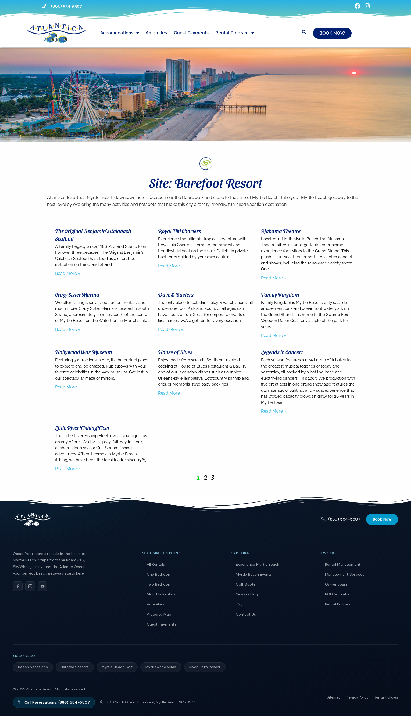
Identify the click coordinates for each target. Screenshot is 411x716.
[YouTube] (42, 586)
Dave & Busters (176, 294)
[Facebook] (18, 586)
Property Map (159, 614)
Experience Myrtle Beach (257, 564)
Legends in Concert (282, 352)
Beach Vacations (33, 667)
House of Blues (175, 352)
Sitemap (334, 697)
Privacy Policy (357, 697)
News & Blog (247, 594)
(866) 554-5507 (340, 519)
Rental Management (342, 564)
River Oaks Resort (204, 667)
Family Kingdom (280, 294)
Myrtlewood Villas (160, 667)
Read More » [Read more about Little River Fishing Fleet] (67, 468)
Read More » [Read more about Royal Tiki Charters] (170, 265)
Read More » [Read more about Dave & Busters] (170, 329)
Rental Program (234, 33)
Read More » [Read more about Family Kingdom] (273, 335)
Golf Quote (246, 584)
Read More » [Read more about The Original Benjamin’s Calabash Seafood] (67, 273)
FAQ (239, 604)
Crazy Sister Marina (77, 294)
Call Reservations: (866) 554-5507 (54, 702)
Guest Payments (191, 32)
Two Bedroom (159, 584)
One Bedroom (159, 574)
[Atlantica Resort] (32, 519)
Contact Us (246, 614)
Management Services (344, 574)
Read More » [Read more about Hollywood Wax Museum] (67, 387)
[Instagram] (30, 586)
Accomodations (119, 33)
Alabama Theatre (281, 231)
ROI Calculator (337, 594)
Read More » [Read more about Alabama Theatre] (273, 278)
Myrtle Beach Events (254, 574)
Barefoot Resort (75, 667)
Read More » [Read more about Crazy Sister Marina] (67, 329)
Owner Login (336, 584)
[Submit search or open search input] (304, 32)
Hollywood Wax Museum (83, 352)
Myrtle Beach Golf (117, 667)
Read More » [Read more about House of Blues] (170, 393)
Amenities (156, 32)
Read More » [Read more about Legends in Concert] (273, 411)
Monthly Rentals (161, 594)
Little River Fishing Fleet (82, 427)
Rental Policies (337, 604)
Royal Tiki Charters (179, 231)
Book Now (382, 519)
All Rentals (156, 564)
